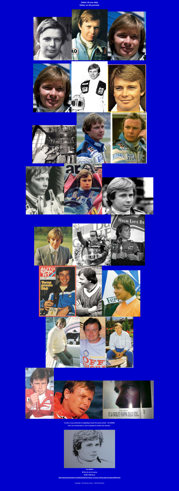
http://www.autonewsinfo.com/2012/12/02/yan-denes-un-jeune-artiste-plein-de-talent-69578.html (89, 477)
